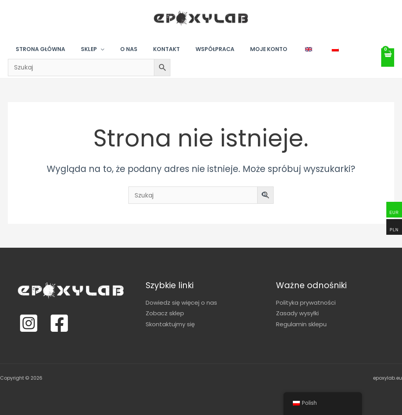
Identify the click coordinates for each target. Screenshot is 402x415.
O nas (128, 49)
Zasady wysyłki (297, 313)
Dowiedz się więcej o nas (181, 302)
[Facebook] (59, 323)
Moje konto (268, 49)
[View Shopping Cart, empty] (387, 57)
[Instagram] (29, 323)
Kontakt (166, 49)
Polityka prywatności (306, 302)
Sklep (89, 49)
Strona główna (40, 49)
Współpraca (215, 49)
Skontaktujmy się (170, 324)
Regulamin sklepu (301, 324)
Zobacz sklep (165, 313)
